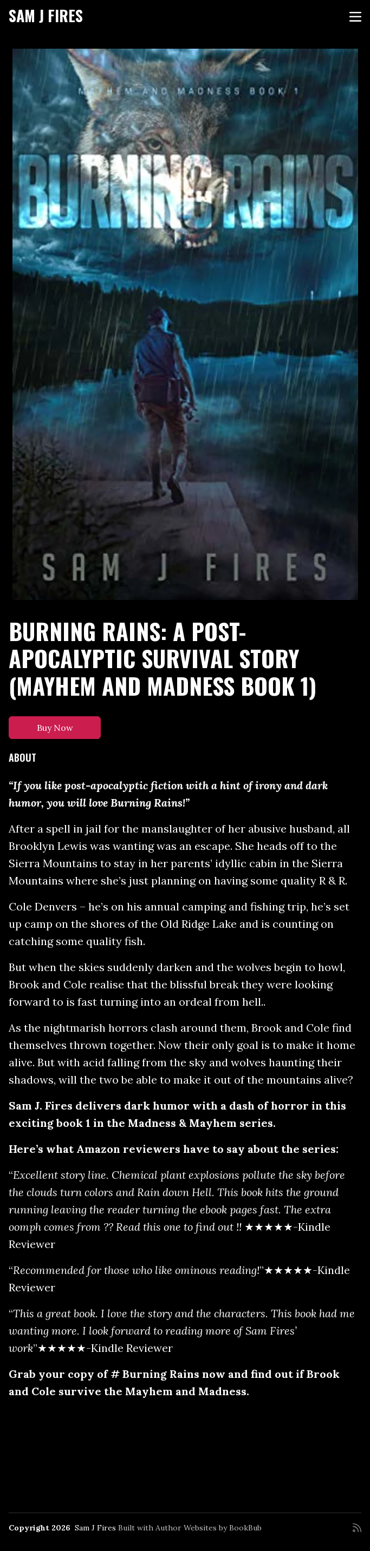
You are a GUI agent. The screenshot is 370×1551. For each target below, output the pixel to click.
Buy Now (55, 727)
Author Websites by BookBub (208, 1528)
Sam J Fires (46, 15)
